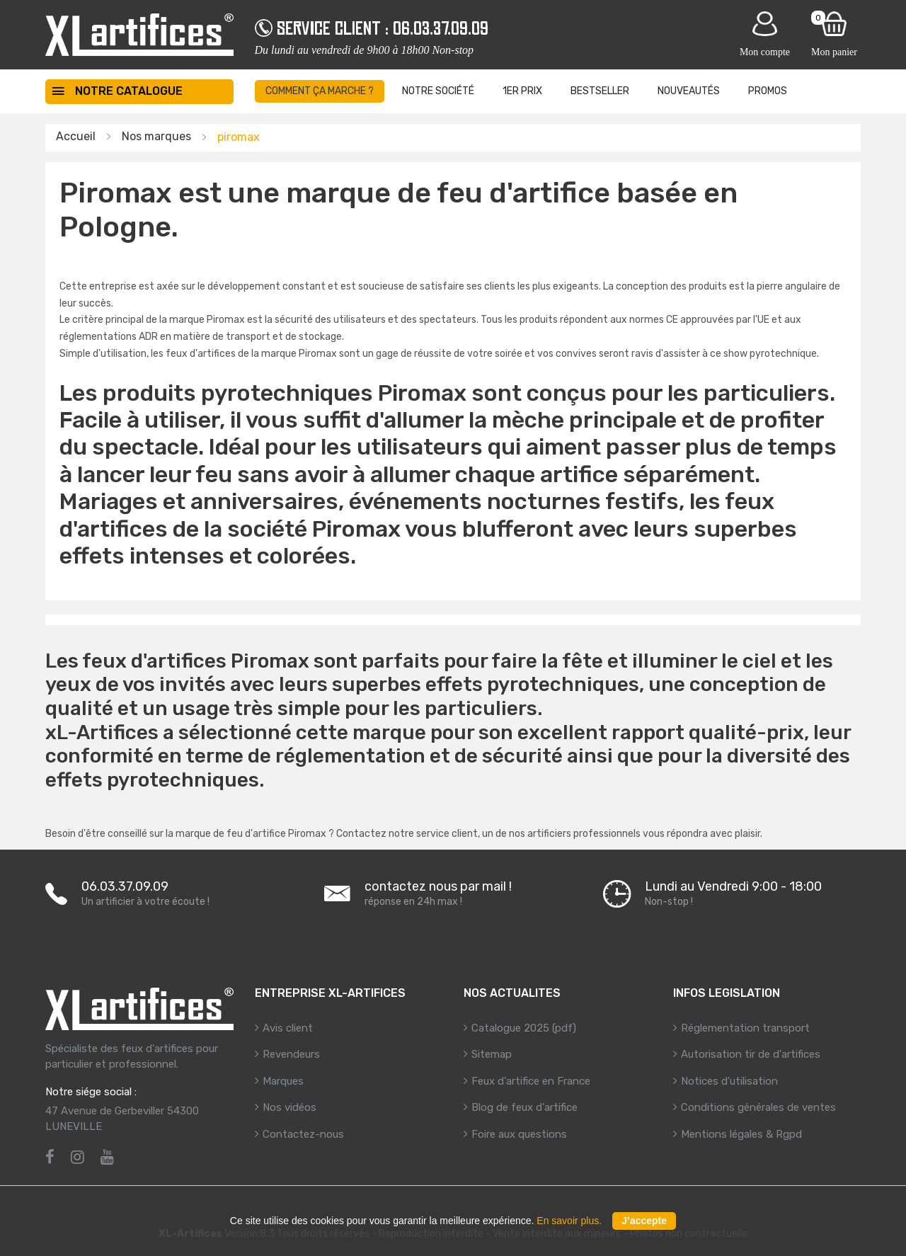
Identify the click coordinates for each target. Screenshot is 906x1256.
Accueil (76, 136)
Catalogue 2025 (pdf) (523, 1028)
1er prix (522, 91)
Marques (283, 1081)
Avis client (288, 1028)
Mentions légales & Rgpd (741, 1134)
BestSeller (599, 91)
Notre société (438, 91)
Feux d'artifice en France (530, 1081)
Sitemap (491, 1054)
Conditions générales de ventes (758, 1107)
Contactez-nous (303, 1134)
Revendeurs (291, 1054)
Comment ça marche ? (319, 91)
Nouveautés (689, 91)
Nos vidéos (289, 1107)
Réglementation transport (745, 1028)
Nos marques (156, 136)
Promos (767, 91)
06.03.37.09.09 (440, 28)
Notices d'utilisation (729, 1081)
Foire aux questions (519, 1134)
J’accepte (644, 1220)
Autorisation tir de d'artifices (750, 1054)
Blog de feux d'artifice (524, 1107)
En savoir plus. (569, 1220)
